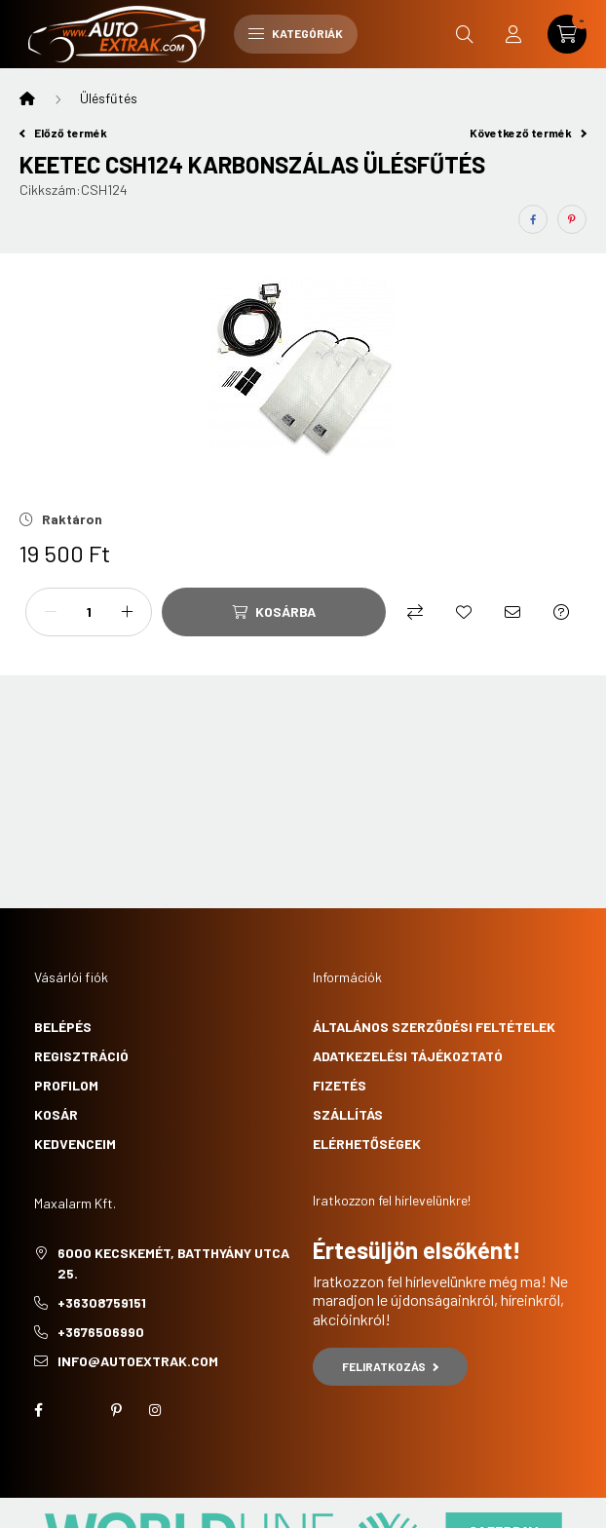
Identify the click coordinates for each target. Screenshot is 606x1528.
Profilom (66, 1085)
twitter (76, 1410)
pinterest (115, 1410)
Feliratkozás (390, 1366)
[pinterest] (572, 219)
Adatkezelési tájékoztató (408, 1056)
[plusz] (126, 612)
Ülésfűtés (108, 98)
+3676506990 (100, 1331)
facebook (38, 1410)
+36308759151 (101, 1302)
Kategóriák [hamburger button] (295, 33)
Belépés (63, 1026)
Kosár (56, 1114)
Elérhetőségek (367, 1143)
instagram (154, 1410)
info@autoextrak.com (137, 1361)
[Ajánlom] (512, 611)
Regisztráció (81, 1056)
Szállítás (348, 1114)
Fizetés (339, 1085)
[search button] (464, 34)
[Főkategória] (27, 98)
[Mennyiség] (88, 612)
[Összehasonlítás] (415, 611)
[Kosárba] (274, 612)
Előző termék (63, 132)
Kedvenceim (75, 1143)
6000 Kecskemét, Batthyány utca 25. (173, 1262)
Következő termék (528, 132)
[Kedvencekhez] (463, 611)
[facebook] (533, 219)
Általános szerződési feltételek (434, 1026)
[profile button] (513, 34)
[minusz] (50, 612)
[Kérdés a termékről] (561, 611)
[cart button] (567, 34)
